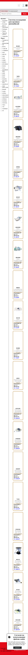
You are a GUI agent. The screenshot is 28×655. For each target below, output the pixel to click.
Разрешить (17, 647)
